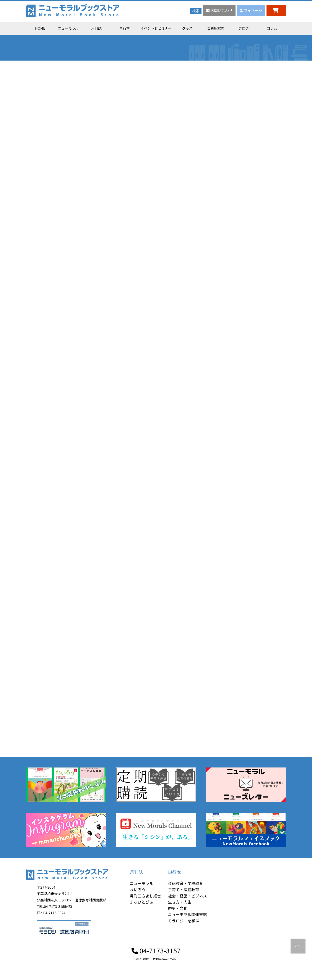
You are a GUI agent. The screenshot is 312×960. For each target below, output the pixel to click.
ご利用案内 (215, 28)
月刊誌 (96, 28)
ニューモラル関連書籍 (187, 914)
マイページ (251, 10)
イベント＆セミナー (156, 28)
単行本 (124, 28)
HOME (40, 28)
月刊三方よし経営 (145, 896)
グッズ (187, 28)
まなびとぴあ (141, 902)
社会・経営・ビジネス (187, 896)
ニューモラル (68, 28)
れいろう (137, 889)
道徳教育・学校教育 (185, 883)
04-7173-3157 (156, 950)
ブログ (244, 28)
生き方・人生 (179, 902)
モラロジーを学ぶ (183, 920)
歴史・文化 (177, 908)
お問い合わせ (219, 10)
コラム (272, 28)
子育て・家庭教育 (183, 889)
